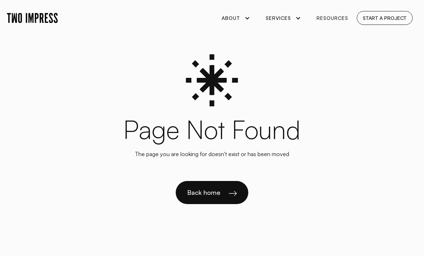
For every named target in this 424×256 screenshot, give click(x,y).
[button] (235, 18)
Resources (332, 18)
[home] (32, 18)
